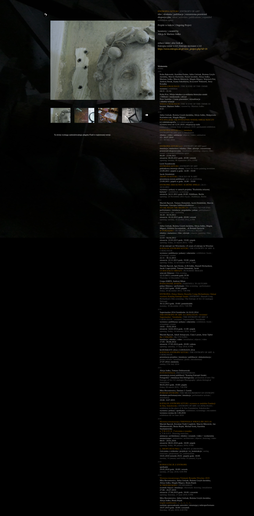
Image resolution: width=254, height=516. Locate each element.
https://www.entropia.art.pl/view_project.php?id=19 (182, 49)
